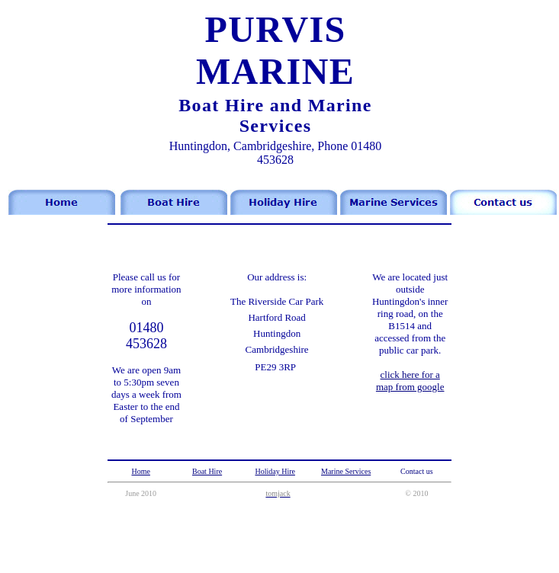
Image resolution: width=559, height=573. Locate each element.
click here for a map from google (410, 380)
